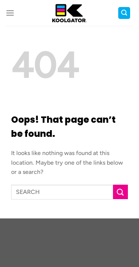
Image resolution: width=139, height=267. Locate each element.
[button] (10, 13)
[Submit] (120, 192)
